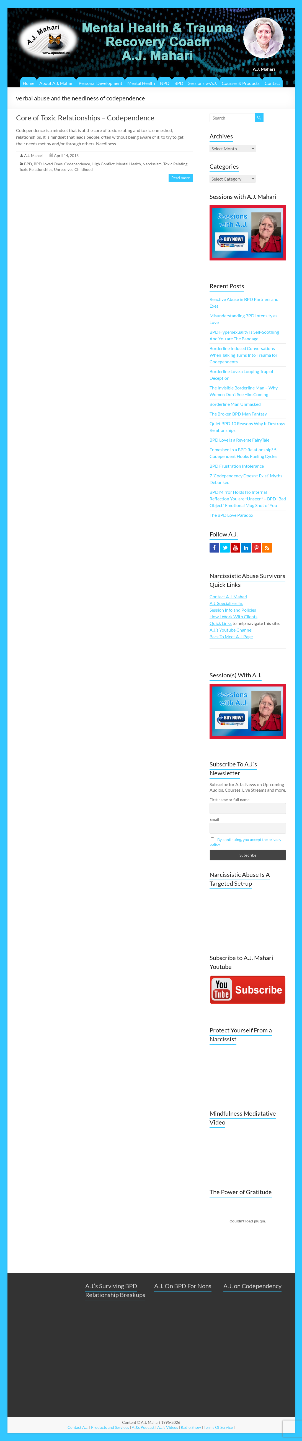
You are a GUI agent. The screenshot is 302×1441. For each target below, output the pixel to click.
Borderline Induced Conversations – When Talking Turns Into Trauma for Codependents (244, 355)
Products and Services (110, 1427)
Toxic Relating (175, 163)
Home (28, 83)
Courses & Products (241, 83)
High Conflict (103, 163)
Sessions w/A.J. (202, 83)
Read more (180, 177)
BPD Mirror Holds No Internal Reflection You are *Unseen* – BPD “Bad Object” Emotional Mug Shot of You (248, 498)
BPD (178, 83)
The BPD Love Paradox (231, 515)
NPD (164, 83)
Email (214, 819)
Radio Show (191, 1427)
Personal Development (100, 83)
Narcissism (152, 163)
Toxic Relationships (35, 169)
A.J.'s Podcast (143, 1427)
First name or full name (229, 799)
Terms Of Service (218, 1427)
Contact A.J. (78, 1427)
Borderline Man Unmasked (235, 404)
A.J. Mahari (33, 155)
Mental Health (141, 83)
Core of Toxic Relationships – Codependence (85, 117)
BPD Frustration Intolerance (237, 465)
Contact (272, 83)
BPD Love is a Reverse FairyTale (239, 439)
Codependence (77, 163)
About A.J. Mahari (56, 83)
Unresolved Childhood (73, 169)
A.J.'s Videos (167, 1427)
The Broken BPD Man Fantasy (238, 413)
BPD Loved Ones (48, 163)
